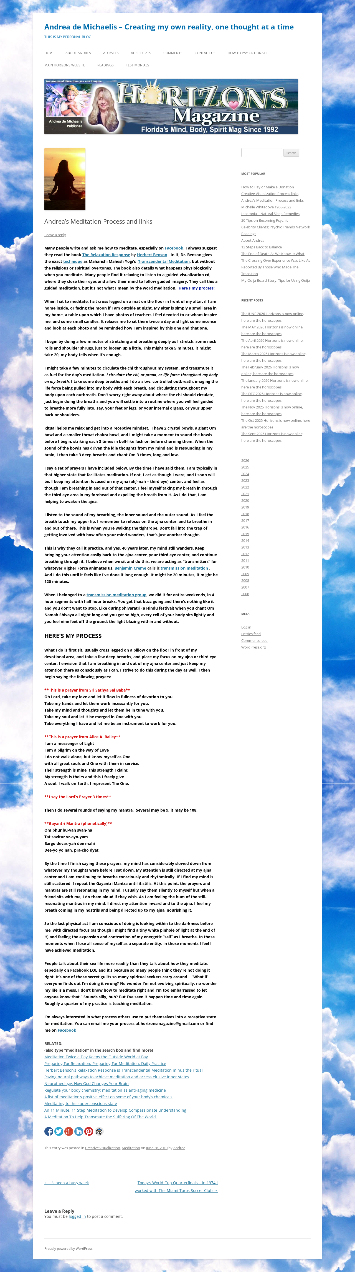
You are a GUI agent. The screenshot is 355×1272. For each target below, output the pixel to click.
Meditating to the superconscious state (80, 1103)
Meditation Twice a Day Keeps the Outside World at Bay (96, 1056)
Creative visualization (102, 1147)
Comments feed (254, 640)
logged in (77, 1216)
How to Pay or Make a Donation (267, 186)
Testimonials (137, 65)
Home (49, 53)
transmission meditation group (116, 594)
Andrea (179, 1147)
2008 (245, 580)
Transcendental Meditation (164, 261)
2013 (245, 547)
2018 (245, 513)
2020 (245, 500)
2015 (245, 533)
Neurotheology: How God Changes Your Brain (86, 1083)
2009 (245, 573)
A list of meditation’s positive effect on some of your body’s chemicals (108, 1096)
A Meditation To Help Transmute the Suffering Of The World (100, 1116)
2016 (245, 527)
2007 (245, 587)
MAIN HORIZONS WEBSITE (64, 65)
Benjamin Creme (130, 568)
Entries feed (251, 633)
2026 (245, 460)
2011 (245, 560)
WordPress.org (253, 647)
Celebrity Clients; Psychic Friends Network (275, 227)
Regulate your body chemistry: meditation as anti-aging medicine (105, 1090)
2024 (245, 473)
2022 (245, 487)
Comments (172, 53)
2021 (245, 493)
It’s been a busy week (66, 1182)
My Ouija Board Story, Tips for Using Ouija (275, 280)
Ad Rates (111, 53)
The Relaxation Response (106, 254)
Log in (246, 627)
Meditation (131, 1147)
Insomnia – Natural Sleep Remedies (270, 213)
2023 (245, 480)
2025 (245, 467)
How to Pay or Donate (248, 53)
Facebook (67, 1030)
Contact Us (205, 53)
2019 (245, 507)
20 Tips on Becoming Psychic (264, 220)
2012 (245, 553)
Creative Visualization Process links (269, 193)
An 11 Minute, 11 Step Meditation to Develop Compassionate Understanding (115, 1110)
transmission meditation (185, 568)
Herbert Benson (152, 254)
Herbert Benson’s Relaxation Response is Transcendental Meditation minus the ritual (123, 1070)
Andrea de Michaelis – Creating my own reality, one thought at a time (169, 27)
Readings (105, 65)
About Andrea (78, 53)
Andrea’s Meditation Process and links (272, 200)
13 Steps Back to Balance (261, 247)
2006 (245, 593)
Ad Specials (141, 53)
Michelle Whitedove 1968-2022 (266, 206)
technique (72, 261)
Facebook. (174, 248)
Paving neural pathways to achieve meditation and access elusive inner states (116, 1076)
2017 (245, 520)
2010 (245, 567)
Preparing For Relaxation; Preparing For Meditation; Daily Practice (105, 1063)
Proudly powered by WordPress (68, 1248)
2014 (245, 540)
